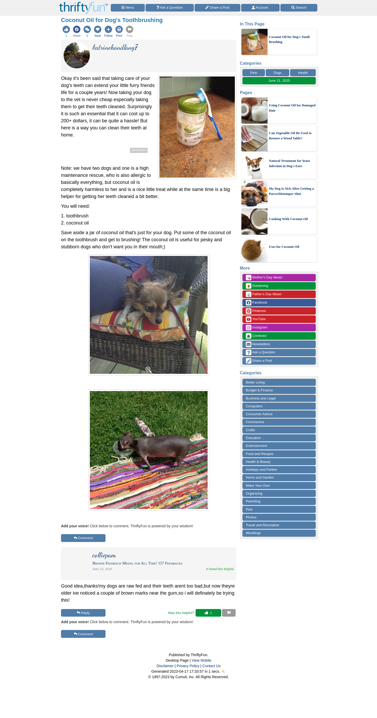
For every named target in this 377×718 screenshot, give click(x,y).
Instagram (256, 327)
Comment (83, 538)
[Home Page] (83, 3)
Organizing (254, 493)
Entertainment (256, 446)
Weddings (253, 533)
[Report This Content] (229, 613)
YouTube (255, 319)
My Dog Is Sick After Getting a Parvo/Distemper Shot (291, 191)
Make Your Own (258, 485)
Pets (253, 73)
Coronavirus (255, 422)
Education (253, 438)
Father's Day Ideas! (264, 294)
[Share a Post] (217, 8)
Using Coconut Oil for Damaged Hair (292, 107)
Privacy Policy (187, 666)
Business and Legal (260, 398)
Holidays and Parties (261, 470)
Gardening (257, 286)
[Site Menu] (128, 8)
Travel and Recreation (262, 525)
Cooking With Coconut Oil (288, 219)
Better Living (255, 382)
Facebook (256, 302)
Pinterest (256, 311)
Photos (251, 517)
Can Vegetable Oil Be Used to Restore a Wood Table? (290, 135)
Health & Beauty (258, 462)
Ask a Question (260, 352)
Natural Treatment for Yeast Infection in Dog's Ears (289, 163)
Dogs (277, 73)
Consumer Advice (259, 414)
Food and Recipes (260, 454)
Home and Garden (260, 477)
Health (303, 73)
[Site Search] (298, 8)
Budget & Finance (259, 390)
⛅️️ (223, 671)
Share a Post (259, 361)
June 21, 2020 (279, 81)
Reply (83, 613)
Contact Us (211, 666)
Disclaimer (165, 666)
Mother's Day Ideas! (264, 277)
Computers (254, 406)
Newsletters (258, 344)
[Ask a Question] (170, 8)
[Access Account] (260, 8)
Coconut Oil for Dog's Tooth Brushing (289, 39)
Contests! (256, 336)
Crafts (250, 430)
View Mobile (201, 660)
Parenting (253, 501)
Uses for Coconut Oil (284, 247)
